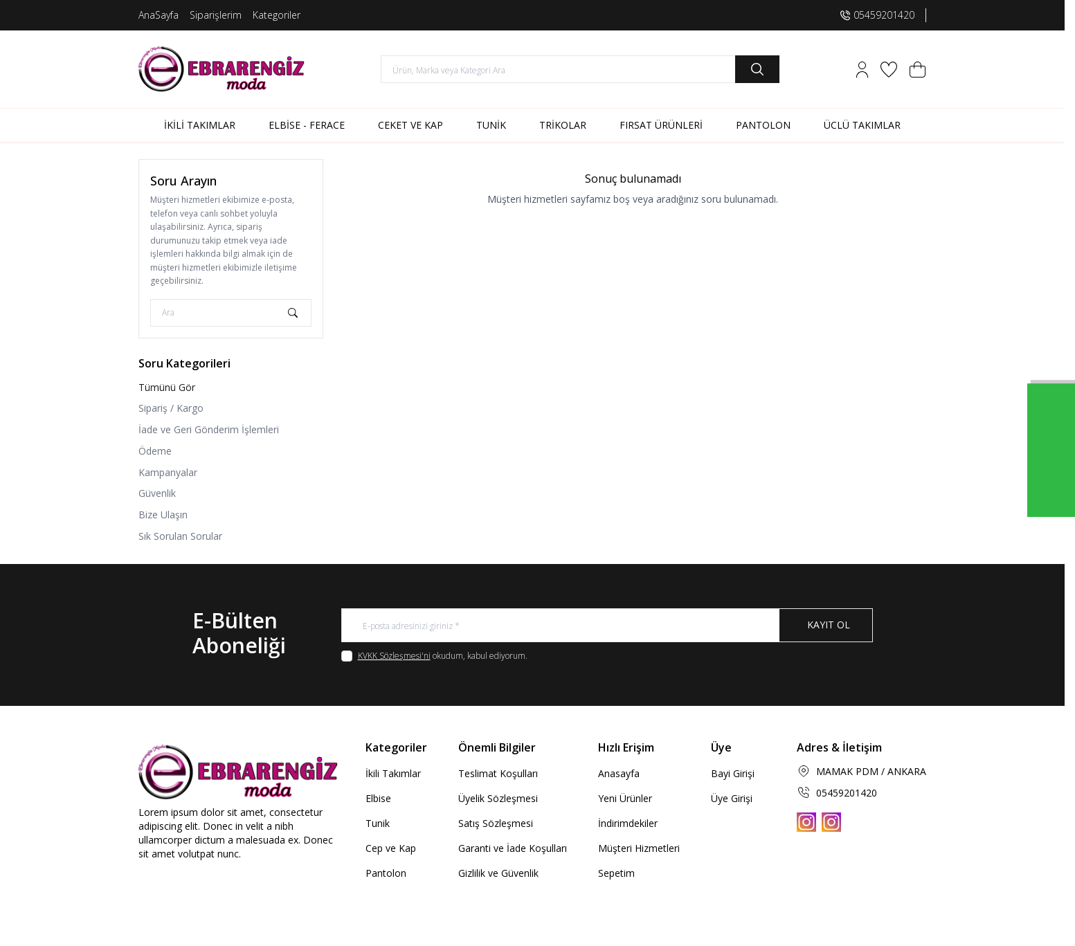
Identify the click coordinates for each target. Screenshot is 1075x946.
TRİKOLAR (562, 124)
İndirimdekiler (628, 823)
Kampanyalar (167, 472)
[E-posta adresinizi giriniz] (607, 625)
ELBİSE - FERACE (307, 124)
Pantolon (385, 873)
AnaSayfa (158, 14)
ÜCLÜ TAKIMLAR (862, 124)
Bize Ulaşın (163, 514)
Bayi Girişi (733, 774)
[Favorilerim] (889, 69)
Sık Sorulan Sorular (180, 536)
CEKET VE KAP (410, 124)
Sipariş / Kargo (171, 408)
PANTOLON (763, 124)
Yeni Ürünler (625, 799)
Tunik (377, 823)
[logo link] (221, 69)
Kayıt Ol (828, 625)
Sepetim (616, 873)
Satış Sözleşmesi (495, 823)
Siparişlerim (216, 14)
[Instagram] (806, 822)
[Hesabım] (862, 69)
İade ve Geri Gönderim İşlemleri (208, 429)
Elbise (378, 799)
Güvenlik (157, 493)
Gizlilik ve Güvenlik (498, 873)
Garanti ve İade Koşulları (512, 848)
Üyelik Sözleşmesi (498, 799)
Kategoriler (276, 14)
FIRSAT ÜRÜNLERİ (661, 124)
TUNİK (491, 124)
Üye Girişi (731, 799)
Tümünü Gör (166, 387)
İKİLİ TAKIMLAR (199, 124)
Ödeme (155, 450)
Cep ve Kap (390, 848)
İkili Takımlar (393, 774)
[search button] (757, 69)
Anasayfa (619, 774)
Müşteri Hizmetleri (639, 848)
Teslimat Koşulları (498, 774)
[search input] (580, 69)
